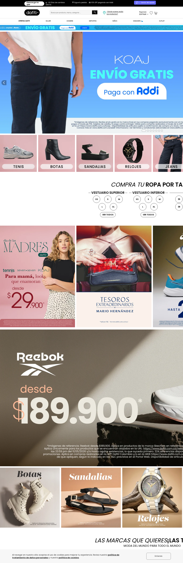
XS (96, 199)
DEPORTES (93, 21)
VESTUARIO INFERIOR (148, 193)
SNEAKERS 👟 (138, 21)
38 (179, 206)
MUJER (48, 21)
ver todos (107, 214)
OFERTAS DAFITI (24, 21)
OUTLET (162, 21)
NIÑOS (114, 21)
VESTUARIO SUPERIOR (107, 193)
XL (113, 206)
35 (179, 199)
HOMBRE (70, 21)
